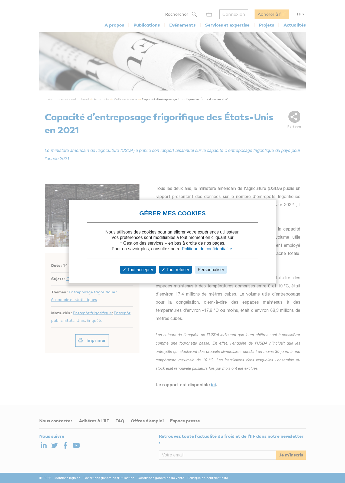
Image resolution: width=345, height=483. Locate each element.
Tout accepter (138, 269)
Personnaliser (211, 269)
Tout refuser (175, 269)
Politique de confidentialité (207, 249)
